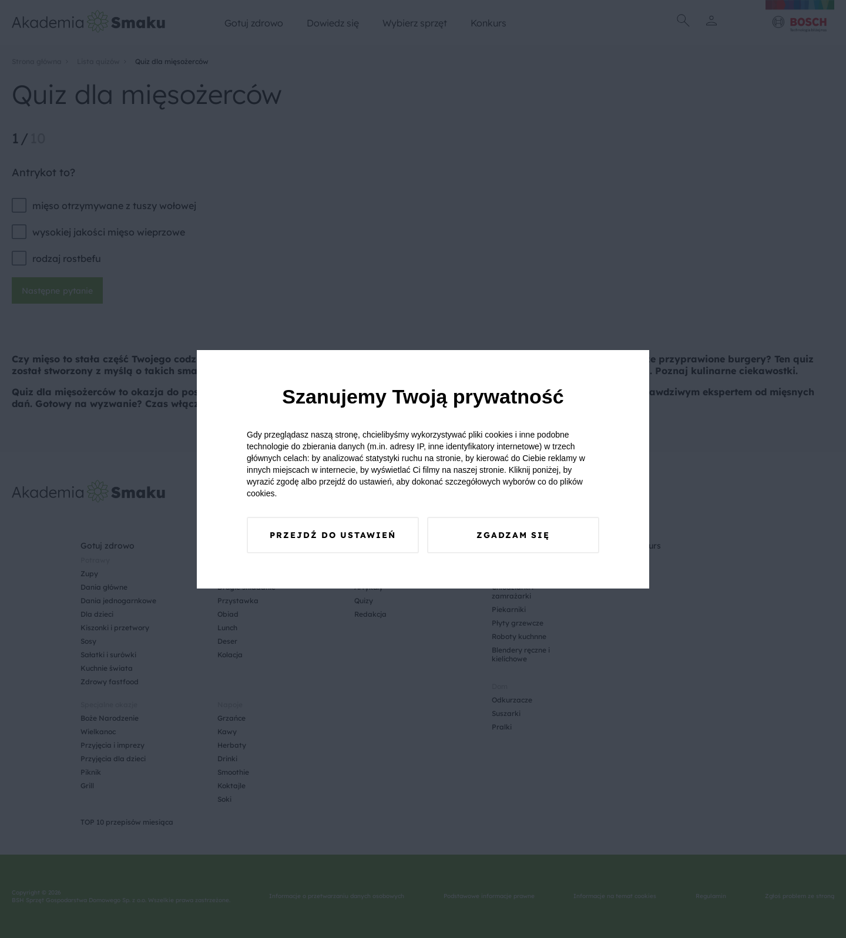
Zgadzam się (513, 535)
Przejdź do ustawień (333, 535)
